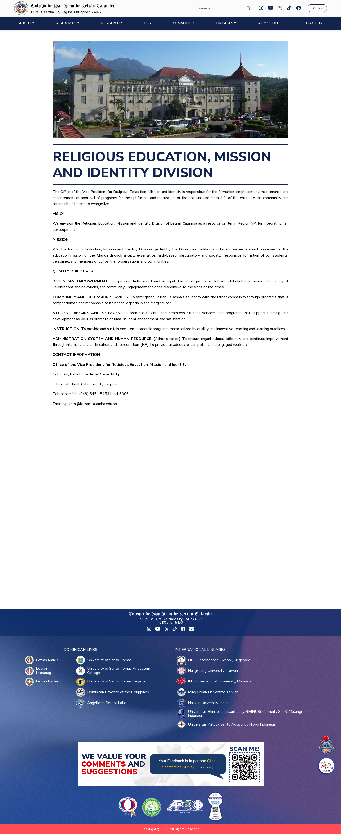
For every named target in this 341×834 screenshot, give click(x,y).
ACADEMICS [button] (66, 23)
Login (317, 8)
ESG (147, 23)
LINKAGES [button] (224, 23)
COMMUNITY (183, 23)
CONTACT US (311, 23)
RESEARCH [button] (110, 23)
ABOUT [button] (25, 23)
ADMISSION (268, 23)
